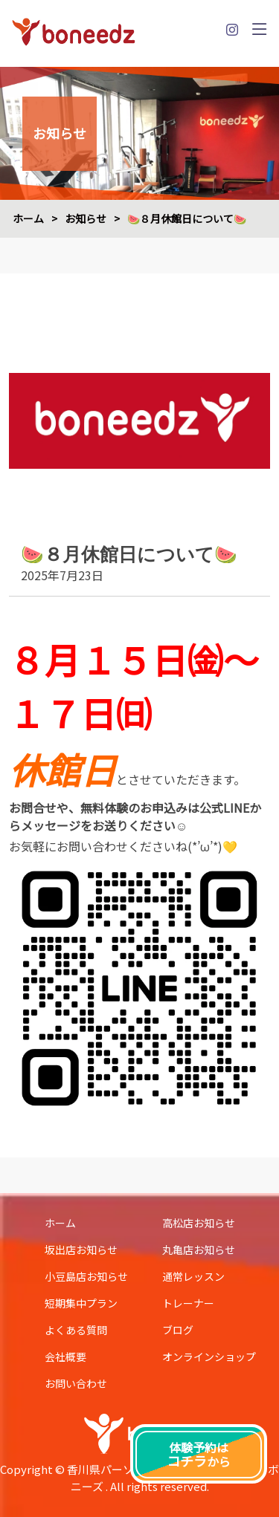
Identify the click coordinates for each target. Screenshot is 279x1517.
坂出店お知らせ (81, 1249)
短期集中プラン (81, 1303)
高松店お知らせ (198, 1222)
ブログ (177, 1329)
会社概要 (65, 1356)
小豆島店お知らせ (86, 1276)
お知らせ (85, 218)
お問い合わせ (76, 1383)
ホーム (28, 218)
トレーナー (188, 1303)
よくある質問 (76, 1329)
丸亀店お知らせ (198, 1249)
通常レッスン (193, 1276)
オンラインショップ (209, 1356)
